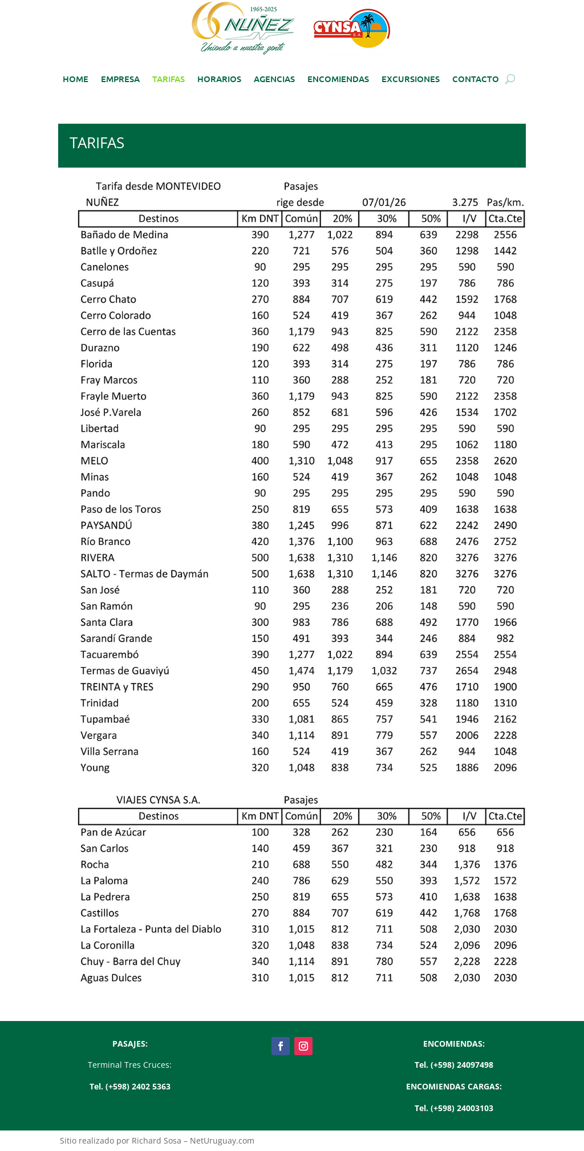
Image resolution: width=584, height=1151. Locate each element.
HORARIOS (219, 78)
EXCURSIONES (411, 78)
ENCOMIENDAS (338, 78)
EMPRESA (120, 78)
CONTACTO (475, 78)
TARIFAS (168, 78)
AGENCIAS (274, 78)
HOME (75, 78)
